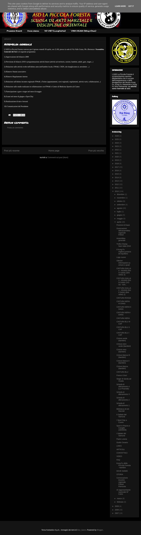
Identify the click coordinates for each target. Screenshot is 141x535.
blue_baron (81, 530)
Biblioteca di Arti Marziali (122, 410)
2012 (117, 184)
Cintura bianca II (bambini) (122, 362)
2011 (117, 188)
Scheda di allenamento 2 (123, 399)
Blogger (100, 530)
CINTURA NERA (123, 318)
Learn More (120, 6)
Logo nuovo (121, 257)
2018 (117, 164)
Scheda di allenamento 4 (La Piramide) (123, 386)
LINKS (119, 446)
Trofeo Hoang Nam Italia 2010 (123, 245)
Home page (53, 150)
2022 (117, 150)
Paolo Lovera (121, 439)
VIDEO (119, 456)
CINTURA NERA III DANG (123, 302)
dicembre (121, 194)
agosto (120, 208)
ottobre (120, 201)
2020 (117, 157)
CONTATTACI (121, 453)
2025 (117, 139)
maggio (120, 219)
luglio (119, 212)
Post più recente (11, 150)
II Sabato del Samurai (121, 416)
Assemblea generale (120, 239)
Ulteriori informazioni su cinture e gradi (123, 263)
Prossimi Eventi (14, 31)
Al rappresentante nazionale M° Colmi (123, 492)
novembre (121, 198)
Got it (131, 6)
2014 (117, 177)
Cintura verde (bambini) (121, 339)
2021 (117, 153)
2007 (117, 513)
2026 (117, 136)
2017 (117, 167)
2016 (117, 171)
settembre (121, 205)
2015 (117, 174)
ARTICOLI (120, 449)
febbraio (120, 502)
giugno (120, 215)
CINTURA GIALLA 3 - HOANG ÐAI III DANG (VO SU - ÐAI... (123, 281)
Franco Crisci (121, 375)
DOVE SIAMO (122, 471)
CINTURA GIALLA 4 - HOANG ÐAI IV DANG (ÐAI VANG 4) (123, 271)
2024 (117, 143)
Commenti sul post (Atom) (58, 157)
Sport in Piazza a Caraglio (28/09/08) (123, 428)
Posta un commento (15, 128)
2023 (117, 146)
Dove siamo (33, 31)
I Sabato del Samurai (121, 434)
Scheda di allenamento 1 (123, 404)
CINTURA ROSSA (123, 298)
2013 (117, 181)
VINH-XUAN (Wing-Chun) (83, 31)
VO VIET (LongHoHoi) (55, 31)
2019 (117, 160)
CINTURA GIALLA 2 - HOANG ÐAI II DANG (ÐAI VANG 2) (123, 291)
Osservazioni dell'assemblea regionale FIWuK (123, 231)
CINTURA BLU (122, 372)
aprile (119, 222)
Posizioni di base (123, 225)
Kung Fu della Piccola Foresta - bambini (123, 465)
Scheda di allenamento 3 (123, 393)
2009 (117, 506)
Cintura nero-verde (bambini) (123, 345)
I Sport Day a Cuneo (121, 421)
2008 (117, 510)
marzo (119, 498)
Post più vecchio (96, 150)
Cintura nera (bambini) (121, 351)
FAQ (118, 460)
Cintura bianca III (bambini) (123, 356)
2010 (117, 191)
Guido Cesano (122, 442)
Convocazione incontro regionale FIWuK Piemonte (122, 482)
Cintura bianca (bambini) (122, 367)
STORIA (119, 474)
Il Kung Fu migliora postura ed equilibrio (123, 251)
